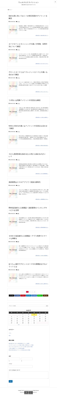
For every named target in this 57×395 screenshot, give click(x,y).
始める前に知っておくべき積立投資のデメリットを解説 (19, 343)
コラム (18, 21)
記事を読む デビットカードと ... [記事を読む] (42, 91)
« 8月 (18, 324)
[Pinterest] (23, 295)
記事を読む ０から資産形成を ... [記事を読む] (42, 173)
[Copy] (45, 295)
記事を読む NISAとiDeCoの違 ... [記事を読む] (42, 145)
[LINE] (40, 295)
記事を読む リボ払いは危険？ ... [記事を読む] (42, 117)
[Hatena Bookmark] (34, 295)
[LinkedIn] (28, 295)
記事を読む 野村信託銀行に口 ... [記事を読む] (42, 227)
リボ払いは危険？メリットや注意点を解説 (25, 100)
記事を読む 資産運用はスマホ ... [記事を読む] (42, 199)
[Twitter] (11, 295)
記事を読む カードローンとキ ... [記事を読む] (42, 63)
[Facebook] (17, 295)
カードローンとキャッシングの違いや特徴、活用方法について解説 (21, 345)
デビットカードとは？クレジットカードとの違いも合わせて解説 (21, 346)
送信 (11, 381)
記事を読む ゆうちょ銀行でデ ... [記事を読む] (42, 283)
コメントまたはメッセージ (14, 370)
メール (10, 363)
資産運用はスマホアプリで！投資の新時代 (24, 182)
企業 (18, 213)
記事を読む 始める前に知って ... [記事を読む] (42, 35)
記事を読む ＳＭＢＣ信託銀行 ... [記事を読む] (42, 255)
